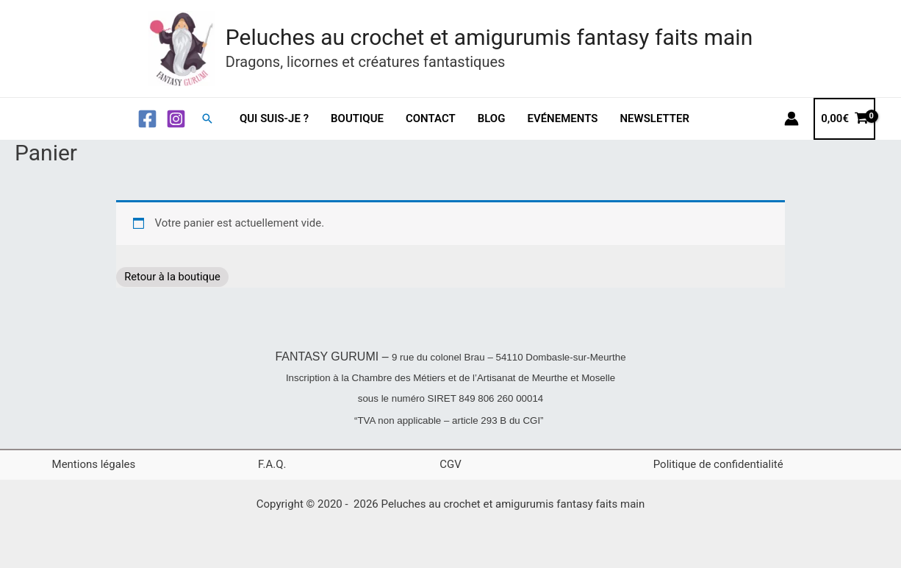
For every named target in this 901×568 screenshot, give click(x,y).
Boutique (357, 118)
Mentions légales (94, 464)
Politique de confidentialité (718, 464)
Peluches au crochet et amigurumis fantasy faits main (489, 37)
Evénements (562, 118)
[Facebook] (147, 119)
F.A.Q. (272, 464)
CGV (450, 464)
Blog (492, 118)
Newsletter (654, 118)
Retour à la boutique (176, 276)
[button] (207, 118)
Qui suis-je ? (274, 118)
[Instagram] (176, 119)
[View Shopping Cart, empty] (844, 119)
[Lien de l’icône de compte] (791, 118)
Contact (431, 118)
